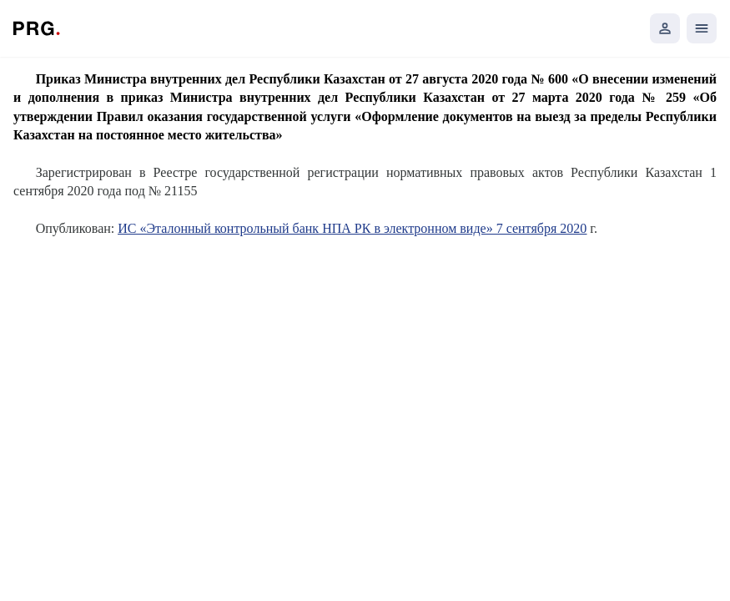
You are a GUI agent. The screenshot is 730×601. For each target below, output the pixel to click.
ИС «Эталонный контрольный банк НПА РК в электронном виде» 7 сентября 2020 (352, 228)
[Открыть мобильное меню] (702, 28)
